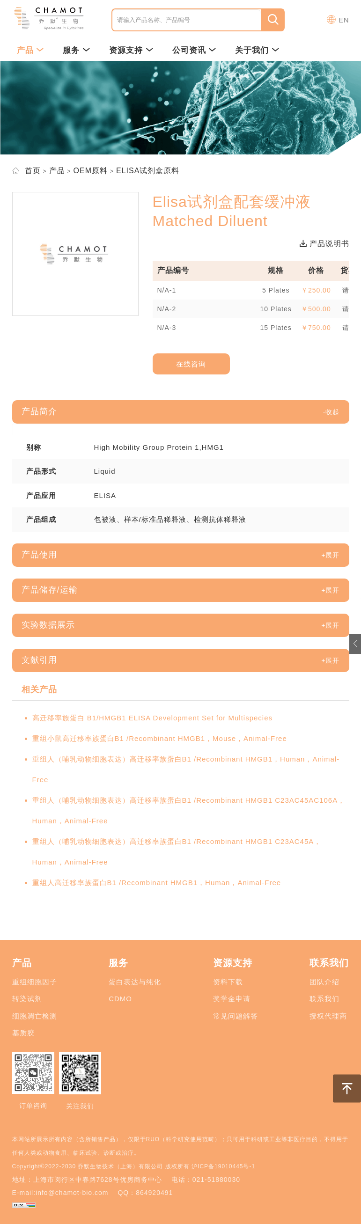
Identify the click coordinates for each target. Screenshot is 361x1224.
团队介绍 (324, 982)
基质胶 (23, 1033)
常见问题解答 (235, 1016)
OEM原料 (91, 171)
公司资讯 (194, 50)
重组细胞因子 (34, 982)
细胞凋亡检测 (34, 1016)
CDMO (120, 999)
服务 (76, 50)
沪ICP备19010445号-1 (223, 1166)
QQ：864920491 (145, 1192)
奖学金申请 (231, 999)
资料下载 (228, 982)
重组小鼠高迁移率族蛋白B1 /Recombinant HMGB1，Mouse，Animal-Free (159, 738)
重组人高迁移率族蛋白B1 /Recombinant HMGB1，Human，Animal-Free (156, 883)
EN (344, 20)
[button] (331, 412)
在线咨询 (191, 364)
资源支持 (131, 50)
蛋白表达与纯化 (135, 982)
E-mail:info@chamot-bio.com (60, 1192)
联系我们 (324, 999)
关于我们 (257, 50)
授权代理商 (328, 1016)
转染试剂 (27, 999)
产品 (30, 50)
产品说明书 (324, 244)
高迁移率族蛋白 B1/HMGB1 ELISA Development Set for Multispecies (152, 718)
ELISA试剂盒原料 (147, 171)
